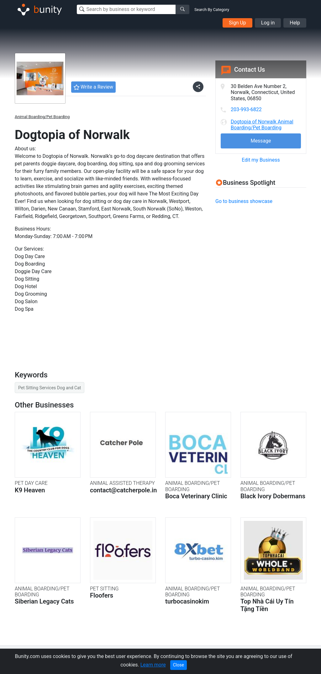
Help (295, 23)
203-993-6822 (246, 109)
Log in (268, 23)
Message (260, 141)
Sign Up (237, 23)
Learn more (153, 665)
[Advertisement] (268, 254)
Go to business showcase (243, 201)
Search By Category (211, 9)
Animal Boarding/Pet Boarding (42, 116)
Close (178, 664)
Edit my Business (261, 160)
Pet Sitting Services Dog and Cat (49, 387)
